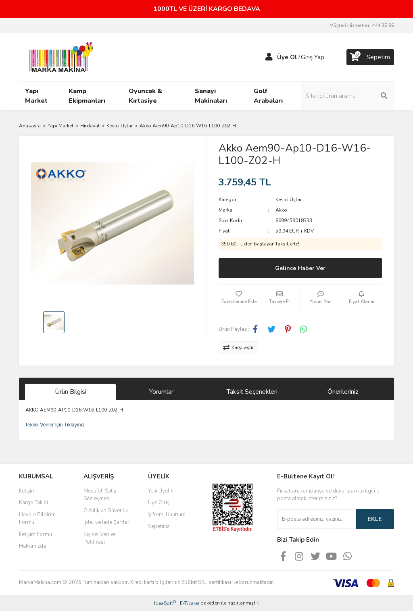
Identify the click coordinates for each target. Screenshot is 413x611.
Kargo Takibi (33, 502)
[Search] (351, 96)
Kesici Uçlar (288, 199)
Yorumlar (161, 391)
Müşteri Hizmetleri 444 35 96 (362, 25)
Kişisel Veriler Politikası (99, 538)
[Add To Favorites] (239, 301)
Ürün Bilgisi (70, 391)
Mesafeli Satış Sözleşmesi (99, 495)
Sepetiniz (158, 526)
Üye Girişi (159, 502)
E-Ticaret (189, 603)
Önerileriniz (342, 391)
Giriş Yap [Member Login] (312, 57)
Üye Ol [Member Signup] (287, 57)
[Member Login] (269, 57)
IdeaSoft (165, 603)
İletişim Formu (35, 534)
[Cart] (370, 57)
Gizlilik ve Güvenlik (105, 510)
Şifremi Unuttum (167, 514)
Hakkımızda (32, 546)
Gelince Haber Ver (300, 268)
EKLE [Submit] (374, 519)
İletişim (27, 491)
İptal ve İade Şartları (107, 522)
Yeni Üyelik (160, 491)
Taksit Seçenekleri (252, 391)
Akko (281, 210)
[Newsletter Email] (316, 519)
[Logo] (59, 57)
